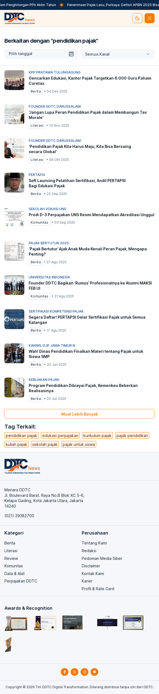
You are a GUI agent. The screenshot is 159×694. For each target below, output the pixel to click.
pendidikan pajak (21, 435)
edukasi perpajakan (60, 435)
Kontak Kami (93, 573)
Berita (9, 543)
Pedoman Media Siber (102, 558)
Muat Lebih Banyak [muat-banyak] (79, 414)
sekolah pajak (45, 444)
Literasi (10, 550)
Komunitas (13, 565)
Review (11, 558)
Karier (87, 581)
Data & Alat (14, 573)
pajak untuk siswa (79, 444)
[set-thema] (137, 18)
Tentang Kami (94, 543)
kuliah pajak (16, 444)
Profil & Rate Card (98, 588)
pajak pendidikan (132, 435)
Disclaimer (91, 565)
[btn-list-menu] (150, 18)
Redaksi (89, 550)
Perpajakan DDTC (20, 581)
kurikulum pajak (97, 435)
